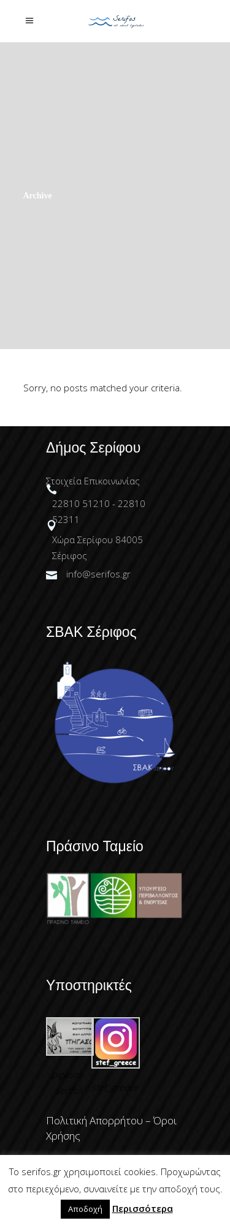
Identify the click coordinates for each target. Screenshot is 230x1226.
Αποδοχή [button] (85, 1208)
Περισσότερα (142, 1208)
